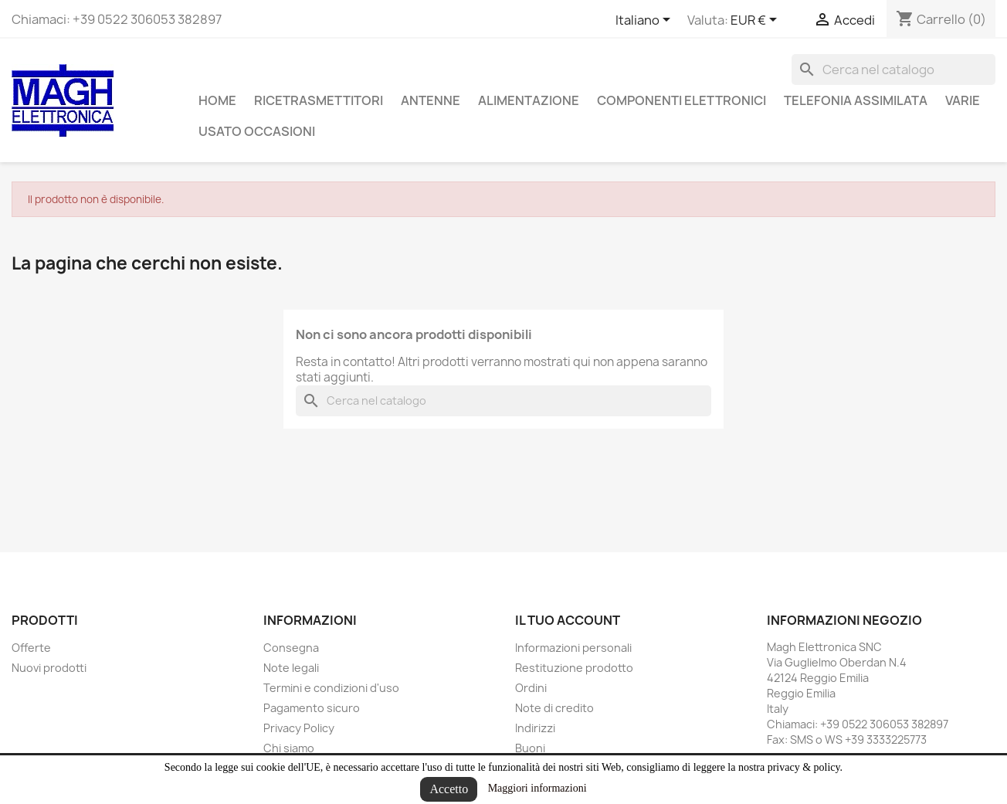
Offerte (31, 647)
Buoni (530, 748)
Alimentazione (528, 100)
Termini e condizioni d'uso (331, 687)
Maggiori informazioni (537, 788)
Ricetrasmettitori (318, 100)
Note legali (291, 667)
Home (217, 100)
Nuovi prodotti (49, 667)
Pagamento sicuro (311, 708)
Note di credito (554, 708)
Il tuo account (567, 620)
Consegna (291, 647)
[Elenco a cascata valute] (756, 21)
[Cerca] (893, 69)
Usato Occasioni (256, 131)
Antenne (430, 100)
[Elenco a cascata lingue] (645, 21)
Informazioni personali (573, 647)
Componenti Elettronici (681, 100)
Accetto (448, 789)
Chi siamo (288, 748)
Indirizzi (535, 728)
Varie (962, 100)
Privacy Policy (298, 728)
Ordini (531, 687)
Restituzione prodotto (574, 667)
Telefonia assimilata (855, 100)
